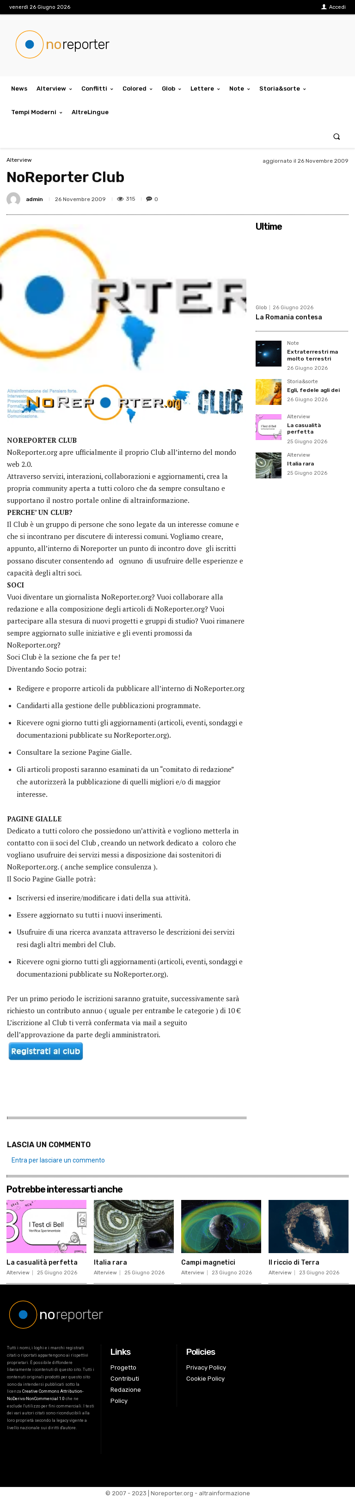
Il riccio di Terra (294, 1263)
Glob (261, 307)
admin (34, 199)
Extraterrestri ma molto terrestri (312, 355)
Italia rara (300, 463)
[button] (337, 136)
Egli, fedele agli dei (313, 390)
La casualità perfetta (304, 428)
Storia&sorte (302, 382)
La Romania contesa (289, 317)
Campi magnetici (208, 1263)
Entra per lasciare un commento (58, 1160)
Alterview (19, 160)
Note (293, 343)
